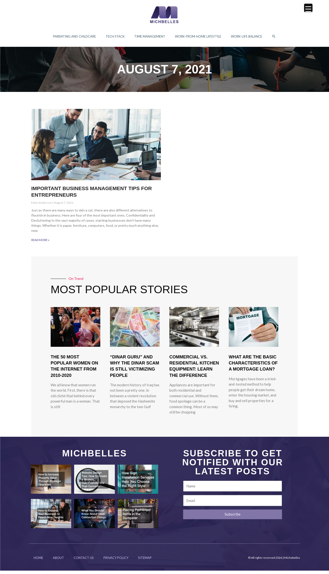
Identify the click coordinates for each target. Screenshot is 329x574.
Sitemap (145, 561)
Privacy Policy (115, 561)
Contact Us (84, 561)
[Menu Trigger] (308, 8)
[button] (274, 38)
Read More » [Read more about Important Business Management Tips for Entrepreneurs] (40, 243)
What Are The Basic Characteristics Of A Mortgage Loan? (253, 366)
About (58, 561)
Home (38, 561)
